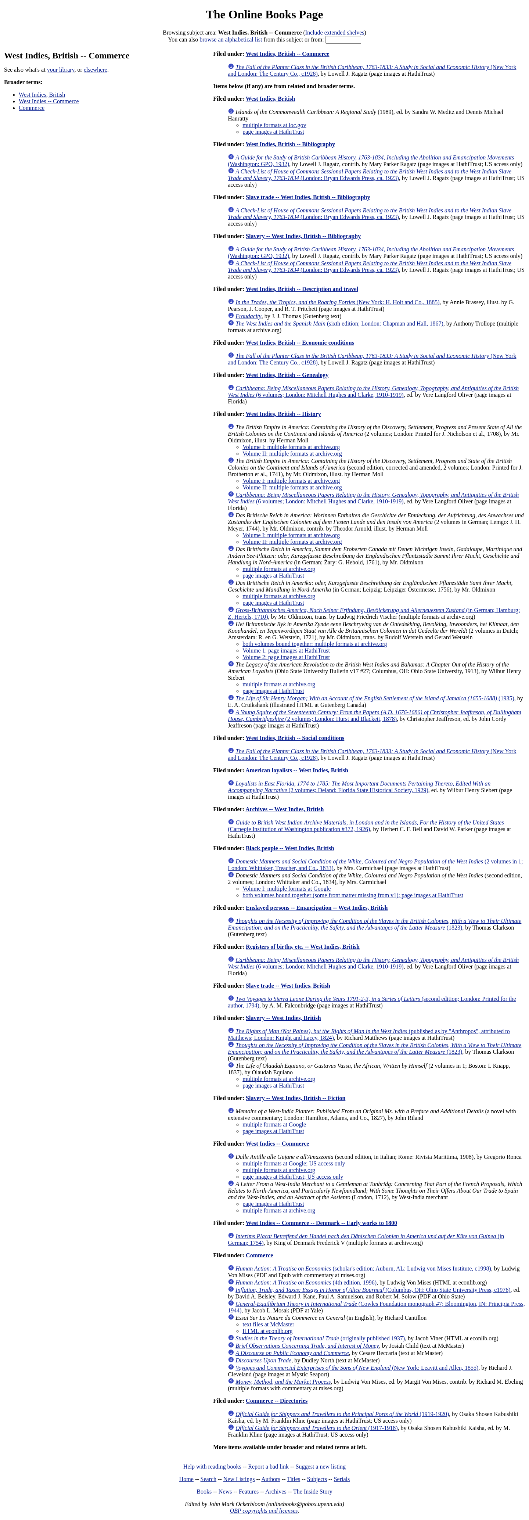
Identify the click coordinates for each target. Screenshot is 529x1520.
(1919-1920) (342, 1414)
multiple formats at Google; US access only (293, 1163)
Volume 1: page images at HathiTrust (286, 650)
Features (249, 1491)
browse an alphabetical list (230, 39)
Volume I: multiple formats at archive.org (291, 447)
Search (209, 1479)
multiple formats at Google (274, 1124)
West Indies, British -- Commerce (288, 54)
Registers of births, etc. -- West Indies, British (303, 947)
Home (186, 1479)
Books (204, 1491)
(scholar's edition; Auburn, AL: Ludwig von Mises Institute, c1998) (363, 1268)
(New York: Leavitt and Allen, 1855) (356, 1368)
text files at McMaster (268, 1324)
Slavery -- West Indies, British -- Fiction (295, 1098)
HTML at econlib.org (267, 1331)
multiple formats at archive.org (278, 569)
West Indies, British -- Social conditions (295, 738)
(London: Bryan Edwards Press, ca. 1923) (369, 174)
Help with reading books (212, 1466)
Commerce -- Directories (276, 1401)
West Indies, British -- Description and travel (302, 289)
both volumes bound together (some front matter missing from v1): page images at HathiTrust (352, 895)
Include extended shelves (334, 32)
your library (61, 70)
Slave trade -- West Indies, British (288, 985)
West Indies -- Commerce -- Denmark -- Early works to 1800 (321, 1223)
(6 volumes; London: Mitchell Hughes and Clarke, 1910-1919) (373, 391)
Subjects (317, 1479)
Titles (293, 1479)
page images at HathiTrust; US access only (292, 1177)
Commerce (31, 108)
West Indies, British (42, 94)
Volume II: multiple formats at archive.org (292, 453)
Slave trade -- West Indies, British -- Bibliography (308, 197)
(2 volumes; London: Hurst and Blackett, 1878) (374, 715)
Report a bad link (268, 1466)
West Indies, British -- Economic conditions (300, 342)
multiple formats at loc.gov (274, 125)
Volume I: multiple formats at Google (286, 888)
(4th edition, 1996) (306, 1282)
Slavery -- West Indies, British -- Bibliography (303, 236)
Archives (276, 1491)
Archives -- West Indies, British (284, 809)
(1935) (374, 698)
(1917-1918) (316, 1428)
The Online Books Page (264, 14)
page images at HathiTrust (273, 132)
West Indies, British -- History (283, 414)
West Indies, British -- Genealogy (287, 375)
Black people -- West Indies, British (290, 848)
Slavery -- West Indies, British (283, 1018)
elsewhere (95, 70)
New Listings (239, 1479)
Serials (342, 1479)
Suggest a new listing (321, 1466)
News (225, 1491)
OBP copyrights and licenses (264, 1511)
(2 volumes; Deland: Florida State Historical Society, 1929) (359, 786)
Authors (270, 1479)
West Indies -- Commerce (49, 101)
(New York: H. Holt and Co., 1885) (337, 302)
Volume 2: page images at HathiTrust (286, 657)
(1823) (374, 924)
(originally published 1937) (320, 1338)
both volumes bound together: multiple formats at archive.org (314, 644)
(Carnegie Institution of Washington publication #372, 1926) (366, 825)
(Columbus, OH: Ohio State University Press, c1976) (372, 1290)
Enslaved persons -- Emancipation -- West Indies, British (317, 908)
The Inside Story (312, 1491)
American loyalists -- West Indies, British (296, 770)
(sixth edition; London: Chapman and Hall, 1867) (339, 323)
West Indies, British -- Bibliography (290, 144)
